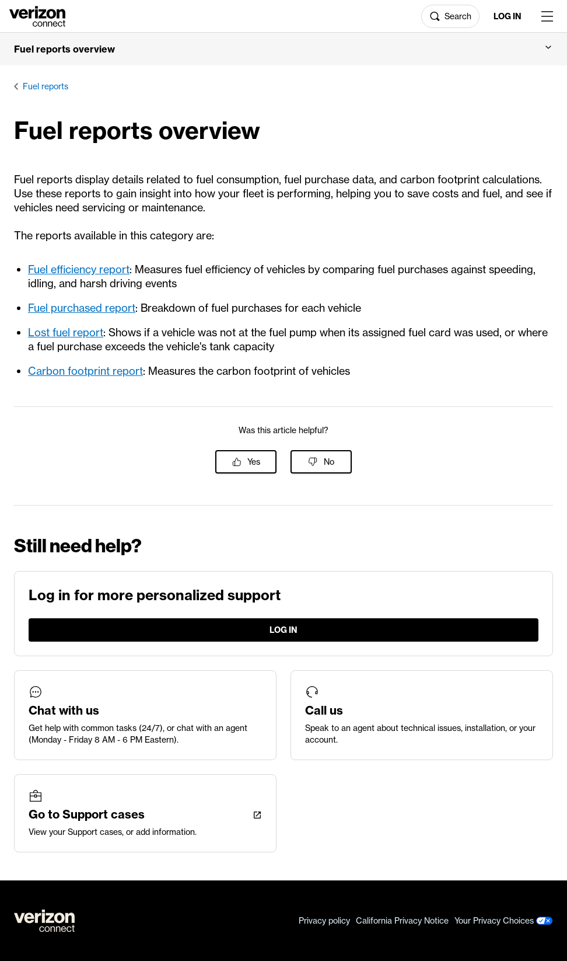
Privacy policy (324, 921)
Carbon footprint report (85, 371)
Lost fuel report (65, 332)
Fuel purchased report (81, 308)
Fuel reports (45, 86)
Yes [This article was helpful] (253, 462)
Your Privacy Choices (503, 921)
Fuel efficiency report (79, 269)
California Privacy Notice (402, 921)
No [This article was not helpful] (329, 462)
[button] (283, 49)
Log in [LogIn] (508, 16)
